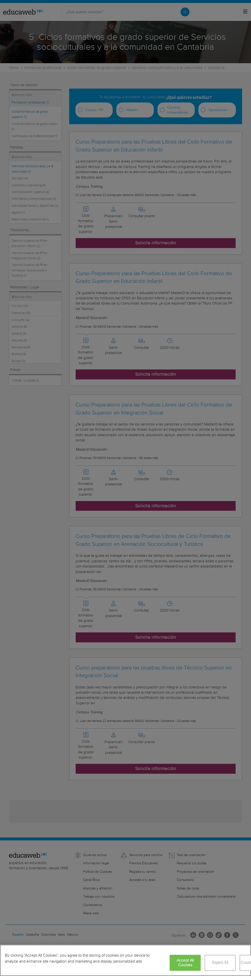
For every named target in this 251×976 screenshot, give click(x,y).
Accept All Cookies (185, 963)
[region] (125, 960)
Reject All (220, 962)
